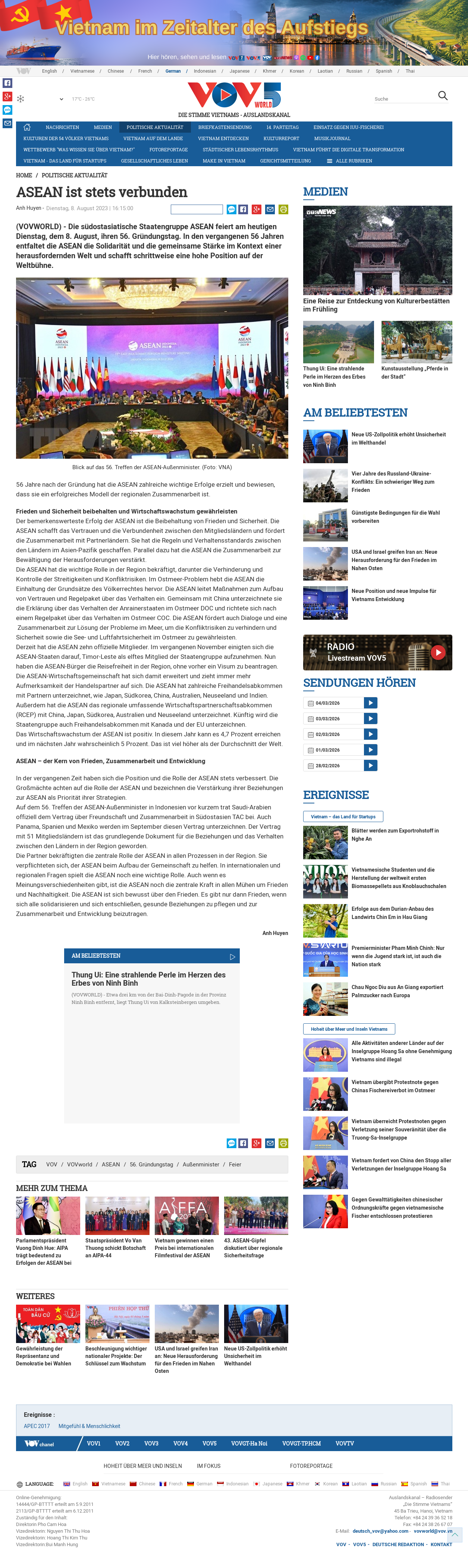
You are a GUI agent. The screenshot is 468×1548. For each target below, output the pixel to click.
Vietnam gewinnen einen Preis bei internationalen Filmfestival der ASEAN (184, 1248)
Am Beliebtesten (355, 412)
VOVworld (79, 1164)
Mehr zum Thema (52, 1188)
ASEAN (111, 1164)
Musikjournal (332, 138)
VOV (51, 1164)
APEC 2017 (37, 1426)
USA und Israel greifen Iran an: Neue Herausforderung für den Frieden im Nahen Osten (394, 560)
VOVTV (345, 1443)
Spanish (384, 71)
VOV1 (93, 1443)
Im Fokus (208, 1466)
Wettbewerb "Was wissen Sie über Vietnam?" (79, 149)
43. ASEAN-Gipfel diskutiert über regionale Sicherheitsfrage (253, 1248)
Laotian (325, 71)
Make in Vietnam (224, 161)
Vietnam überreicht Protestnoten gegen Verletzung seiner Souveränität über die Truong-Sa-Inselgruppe (399, 1129)
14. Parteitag (283, 127)
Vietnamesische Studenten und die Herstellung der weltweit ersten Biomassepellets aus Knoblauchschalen (399, 878)
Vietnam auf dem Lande (153, 138)
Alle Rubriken (349, 161)
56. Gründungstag (151, 1164)
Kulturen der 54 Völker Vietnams (66, 138)
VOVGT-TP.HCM (301, 1443)
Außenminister (201, 1164)
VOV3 (151, 1443)
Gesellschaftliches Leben (154, 161)
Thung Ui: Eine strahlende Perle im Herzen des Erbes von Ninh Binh (149, 979)
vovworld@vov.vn (433, 1531)
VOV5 (209, 1443)
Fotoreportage (169, 149)
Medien (103, 127)
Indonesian (205, 71)
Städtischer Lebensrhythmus (240, 149)
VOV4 (180, 1443)
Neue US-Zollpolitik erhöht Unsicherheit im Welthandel (255, 1356)
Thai (410, 71)
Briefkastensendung (225, 127)
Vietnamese (82, 71)
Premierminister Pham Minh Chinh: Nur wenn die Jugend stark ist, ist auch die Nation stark (398, 956)
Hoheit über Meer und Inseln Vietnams (349, 1029)
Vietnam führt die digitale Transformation (348, 149)
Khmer (269, 71)
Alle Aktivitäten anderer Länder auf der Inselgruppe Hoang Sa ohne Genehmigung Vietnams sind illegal (402, 1051)
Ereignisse (336, 794)
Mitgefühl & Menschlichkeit (89, 1426)
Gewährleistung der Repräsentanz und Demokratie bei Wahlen (43, 1356)
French (145, 71)
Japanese (239, 71)
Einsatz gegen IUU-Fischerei (349, 127)
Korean (297, 71)
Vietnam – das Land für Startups (343, 816)
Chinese (116, 71)
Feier (235, 1164)
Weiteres (35, 1296)
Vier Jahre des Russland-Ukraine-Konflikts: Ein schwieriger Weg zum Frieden (393, 482)
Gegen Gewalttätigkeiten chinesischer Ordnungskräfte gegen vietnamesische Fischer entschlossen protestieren (398, 1208)
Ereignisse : (39, 1414)
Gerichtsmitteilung (285, 161)
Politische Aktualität (155, 127)
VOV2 (122, 1443)
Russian (354, 71)
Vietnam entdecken (223, 138)
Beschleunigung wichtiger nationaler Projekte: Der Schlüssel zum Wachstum (116, 1356)
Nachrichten (62, 127)
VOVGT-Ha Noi (249, 1443)
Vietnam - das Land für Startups (64, 161)
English (49, 71)
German (173, 71)
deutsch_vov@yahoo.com (380, 1531)
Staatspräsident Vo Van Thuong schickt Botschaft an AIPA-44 (115, 1248)
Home (24, 175)
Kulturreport (281, 138)
